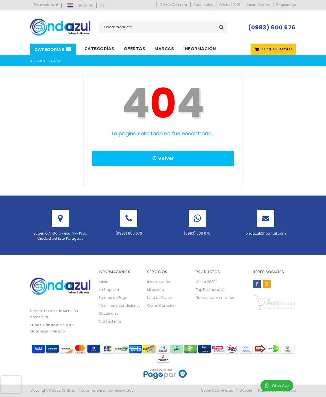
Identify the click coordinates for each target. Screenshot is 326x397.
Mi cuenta (155, 289)
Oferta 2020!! (206, 281)
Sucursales (108, 313)
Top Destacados (210, 289)
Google (245, 390)
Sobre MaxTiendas (217, 390)
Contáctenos (110, 321)
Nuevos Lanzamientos (215, 297)
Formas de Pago (113, 297)
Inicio (34, 61)
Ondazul (69, 390)
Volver (163, 158)
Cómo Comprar (161, 305)
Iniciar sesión (158, 281)
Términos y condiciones (119, 305)
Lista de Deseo (159, 297)
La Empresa (109, 289)
